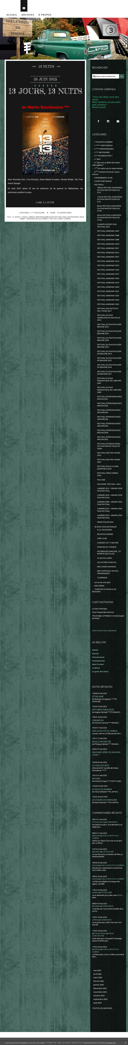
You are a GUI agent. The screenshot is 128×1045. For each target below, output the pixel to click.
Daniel (95, 865)
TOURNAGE (102, 578)
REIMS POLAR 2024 (105, 522)
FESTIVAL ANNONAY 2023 (108, 296)
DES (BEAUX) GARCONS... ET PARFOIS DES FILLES (109, 552)
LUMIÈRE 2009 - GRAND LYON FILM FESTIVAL (109, 503)
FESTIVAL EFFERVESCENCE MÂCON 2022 (108, 438)
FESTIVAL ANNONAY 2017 (108, 274)
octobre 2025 (99, 996)
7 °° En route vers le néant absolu (108, 168)
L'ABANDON (98, 720)
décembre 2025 (100, 988)
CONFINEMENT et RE (103, 178)
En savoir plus (111, 1043)
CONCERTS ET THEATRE (107, 543)
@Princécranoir (99, 933)
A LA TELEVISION (104, 530)
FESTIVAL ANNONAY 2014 (108, 261)
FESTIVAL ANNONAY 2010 (108, 244)
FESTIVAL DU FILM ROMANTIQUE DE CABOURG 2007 (109, 380)
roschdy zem (60, 217)
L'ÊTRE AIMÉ (98, 696)
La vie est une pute (102, 582)
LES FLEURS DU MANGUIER (104, 800)
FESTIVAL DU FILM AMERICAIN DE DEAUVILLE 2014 (108, 317)
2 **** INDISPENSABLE (104, 149)
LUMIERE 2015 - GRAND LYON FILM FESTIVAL (109, 489)
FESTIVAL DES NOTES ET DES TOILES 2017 (107, 309)
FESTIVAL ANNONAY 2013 (108, 257)
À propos (45, 14)
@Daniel (96, 836)
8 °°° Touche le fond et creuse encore (106, 173)
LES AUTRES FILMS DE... (107, 562)
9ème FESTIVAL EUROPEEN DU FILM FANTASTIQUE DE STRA (109, 217)
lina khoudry (73, 217)
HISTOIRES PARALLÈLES (103, 709)
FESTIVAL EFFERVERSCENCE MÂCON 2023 (109, 404)
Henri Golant (98, 664)
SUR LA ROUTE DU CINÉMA (104, 731)
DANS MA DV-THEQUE (106, 547)
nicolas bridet (41, 219)
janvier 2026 (98, 985)
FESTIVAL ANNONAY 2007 (108, 231)
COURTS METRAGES (103, 181)
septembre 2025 (100, 999)
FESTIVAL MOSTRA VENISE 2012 (108, 454)
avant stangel (64, 219)
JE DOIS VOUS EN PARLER (105, 527)
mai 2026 (97, 970)
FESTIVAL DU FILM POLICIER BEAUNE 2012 (109, 325)
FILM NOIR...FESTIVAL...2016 (108, 484)
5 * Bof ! (97, 159)
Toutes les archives (102, 1008)
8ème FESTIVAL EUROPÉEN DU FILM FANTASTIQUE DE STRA (109, 208)
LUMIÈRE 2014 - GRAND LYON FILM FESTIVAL (109, 516)
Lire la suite (45, 202)
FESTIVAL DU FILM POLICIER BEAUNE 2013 (109, 332)
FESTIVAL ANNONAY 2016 (108, 270)
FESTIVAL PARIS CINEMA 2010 (107, 474)
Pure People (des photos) (103, 612)
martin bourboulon (45, 217)
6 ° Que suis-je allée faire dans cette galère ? (106, 163)
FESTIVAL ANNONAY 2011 (108, 248)
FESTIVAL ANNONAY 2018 (108, 278)
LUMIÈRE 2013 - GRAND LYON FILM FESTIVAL (109, 509)
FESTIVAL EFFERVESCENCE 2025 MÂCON (108, 424)
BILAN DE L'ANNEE (105, 534)
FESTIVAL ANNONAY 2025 (108, 304)
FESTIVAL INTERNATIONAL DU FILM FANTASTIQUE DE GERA (108, 446)
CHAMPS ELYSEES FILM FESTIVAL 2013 (107, 225)
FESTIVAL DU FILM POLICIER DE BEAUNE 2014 (109, 352)
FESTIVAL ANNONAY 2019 (108, 283)
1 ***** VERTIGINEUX (103, 145)
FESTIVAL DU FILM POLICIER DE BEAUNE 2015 (109, 359)
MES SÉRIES (99, 586)
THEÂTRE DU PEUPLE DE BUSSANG (104, 590)
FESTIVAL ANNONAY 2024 (108, 300)
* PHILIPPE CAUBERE (103, 142)
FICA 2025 (101, 480)
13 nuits (24, 217)
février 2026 (98, 981)
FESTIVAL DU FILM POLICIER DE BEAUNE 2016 (109, 366)
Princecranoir (98, 822)
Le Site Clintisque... (100, 609)
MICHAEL (96, 778)
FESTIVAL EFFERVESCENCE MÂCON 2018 (108, 431)
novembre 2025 (100, 992)
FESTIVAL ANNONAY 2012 (108, 252)
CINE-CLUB (102, 538)
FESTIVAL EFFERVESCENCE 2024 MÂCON (108, 418)
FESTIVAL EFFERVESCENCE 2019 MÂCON (108, 411)
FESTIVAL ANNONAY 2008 (108, 235)
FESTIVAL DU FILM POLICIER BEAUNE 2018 (109, 339)
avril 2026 (97, 974)
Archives (28, 14)
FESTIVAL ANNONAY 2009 (108, 240)
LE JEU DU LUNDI (104, 558)
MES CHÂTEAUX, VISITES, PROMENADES (107, 572)
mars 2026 (97, 977)
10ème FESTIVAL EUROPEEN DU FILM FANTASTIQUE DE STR (109, 190)
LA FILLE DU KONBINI (102, 789)
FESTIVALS (99, 185)
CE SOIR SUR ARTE (100, 765)
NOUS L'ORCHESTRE (101, 741)
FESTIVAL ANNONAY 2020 (108, 287)
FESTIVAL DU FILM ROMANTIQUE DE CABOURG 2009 (109, 389)
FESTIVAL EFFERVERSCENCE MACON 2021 (109, 398)
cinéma (31, 217)
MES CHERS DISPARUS (106, 567)
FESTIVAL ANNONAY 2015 (108, 265)
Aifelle (95, 892)
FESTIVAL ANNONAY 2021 (108, 291)
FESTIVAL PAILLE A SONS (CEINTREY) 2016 (107, 467)
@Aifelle (96, 852)
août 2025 (97, 1003)
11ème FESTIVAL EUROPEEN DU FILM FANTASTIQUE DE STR (109, 199)
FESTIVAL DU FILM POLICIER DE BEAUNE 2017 (109, 372)
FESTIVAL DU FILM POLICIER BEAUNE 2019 (109, 346)
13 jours (16, 217)
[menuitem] (12, 15)
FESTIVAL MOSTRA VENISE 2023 (108, 460)
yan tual (53, 219)
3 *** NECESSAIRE (37, 213)
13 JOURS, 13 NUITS (45, 91)
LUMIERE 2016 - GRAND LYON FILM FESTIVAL (109, 496)
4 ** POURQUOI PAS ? (103, 156)
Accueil (11, 14)
